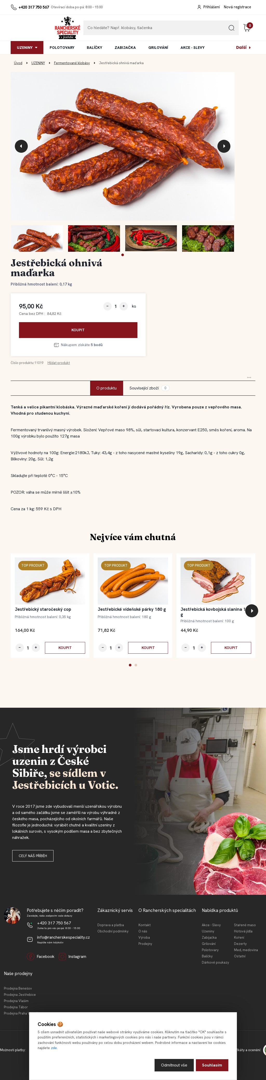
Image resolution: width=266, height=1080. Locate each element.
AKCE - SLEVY (192, 47)
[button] (122, 255)
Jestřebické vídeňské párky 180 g (132, 609)
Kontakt (144, 925)
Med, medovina (246, 950)
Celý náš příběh (33, 855)
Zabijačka (209, 937)
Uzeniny (208, 931)
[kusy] (116, 306)
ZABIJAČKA (125, 47)
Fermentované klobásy (72, 63)
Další (241, 47)
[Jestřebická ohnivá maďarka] (123, 146)
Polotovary (210, 950)
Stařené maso (245, 925)
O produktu (106, 388)
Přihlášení (211, 7)
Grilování (209, 944)
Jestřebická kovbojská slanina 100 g (216, 612)
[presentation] (21, 146)
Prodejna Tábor (16, 1007)
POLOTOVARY (62, 47)
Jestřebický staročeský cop (43, 609)
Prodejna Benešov (18, 988)
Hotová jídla (243, 931)
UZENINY (24, 47)
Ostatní (239, 956)
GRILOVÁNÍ (158, 47)
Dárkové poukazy (215, 962)
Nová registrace (237, 7)
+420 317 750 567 (33, 7)
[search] (231, 30)
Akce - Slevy (211, 925)
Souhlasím (212, 1065)
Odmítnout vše (174, 1065)
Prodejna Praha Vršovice (22, 1013)
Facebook (40, 956)
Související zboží (149, 388)
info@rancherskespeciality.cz (63, 937)
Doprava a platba (110, 925)
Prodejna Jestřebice (20, 994)
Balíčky (207, 956)
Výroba (144, 937)
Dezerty (240, 944)
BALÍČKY (94, 47)
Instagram (72, 956)
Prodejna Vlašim (16, 1001)
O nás (142, 931)
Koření (239, 937)
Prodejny (145, 944)
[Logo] (26, 28)
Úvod (18, 63)
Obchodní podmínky (113, 931)
